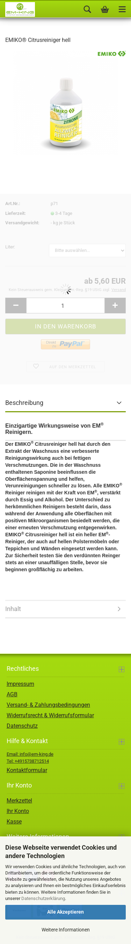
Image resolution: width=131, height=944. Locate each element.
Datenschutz (22, 725)
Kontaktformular (27, 770)
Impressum (20, 684)
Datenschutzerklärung (43, 898)
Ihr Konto (18, 811)
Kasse (14, 821)
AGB (12, 694)
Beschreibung (24, 402)
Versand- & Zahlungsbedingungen (48, 705)
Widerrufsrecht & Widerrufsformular (50, 715)
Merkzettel (19, 800)
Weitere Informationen (66, 929)
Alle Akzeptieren (65, 912)
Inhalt (13, 608)
